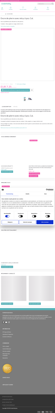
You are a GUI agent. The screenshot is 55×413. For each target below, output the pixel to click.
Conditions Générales (8, 405)
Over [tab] (45, 193)
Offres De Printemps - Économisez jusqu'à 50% (10, 0)
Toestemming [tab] (9, 193)
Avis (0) (15, 106)
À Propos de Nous (7, 332)
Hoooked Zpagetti (7, 166)
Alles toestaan (45, 222)
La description (6, 106)
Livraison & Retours (7, 336)
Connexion (35, 8)
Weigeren (10, 222)
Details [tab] (27, 193)
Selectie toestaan (27, 222)
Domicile (10, 8)
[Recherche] (52, 4)
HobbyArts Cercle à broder (9, 262)
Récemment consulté (8, 273)
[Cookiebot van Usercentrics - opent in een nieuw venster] (47, 190)
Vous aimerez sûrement (8, 136)
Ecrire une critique (21, 84)
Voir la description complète (8, 26)
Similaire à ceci (5, 182)
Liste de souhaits (23, 8)
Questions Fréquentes (8, 334)
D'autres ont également (9, 230)
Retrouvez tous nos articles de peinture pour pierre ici (14, 127)
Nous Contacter (7, 402)
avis (11, 84)
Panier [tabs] (48, 8)
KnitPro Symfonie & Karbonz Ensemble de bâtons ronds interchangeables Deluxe (41, 167)
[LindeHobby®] (6, 3)
